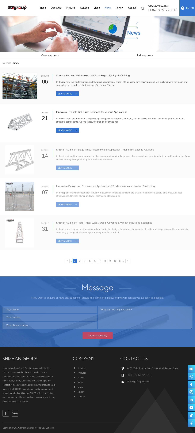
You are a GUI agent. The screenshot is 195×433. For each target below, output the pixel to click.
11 (120, 261)
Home (43, 8)
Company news (50, 55)
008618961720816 (162, 9)
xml (52, 428)
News (108, 8)
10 (115, 261)
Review (119, 8)
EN (192, 8)
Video (97, 8)
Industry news (145, 55)
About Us (56, 8)
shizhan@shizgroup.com (138, 381)
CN (187, 8)
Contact (132, 8)
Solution (84, 8)
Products (70, 8)
